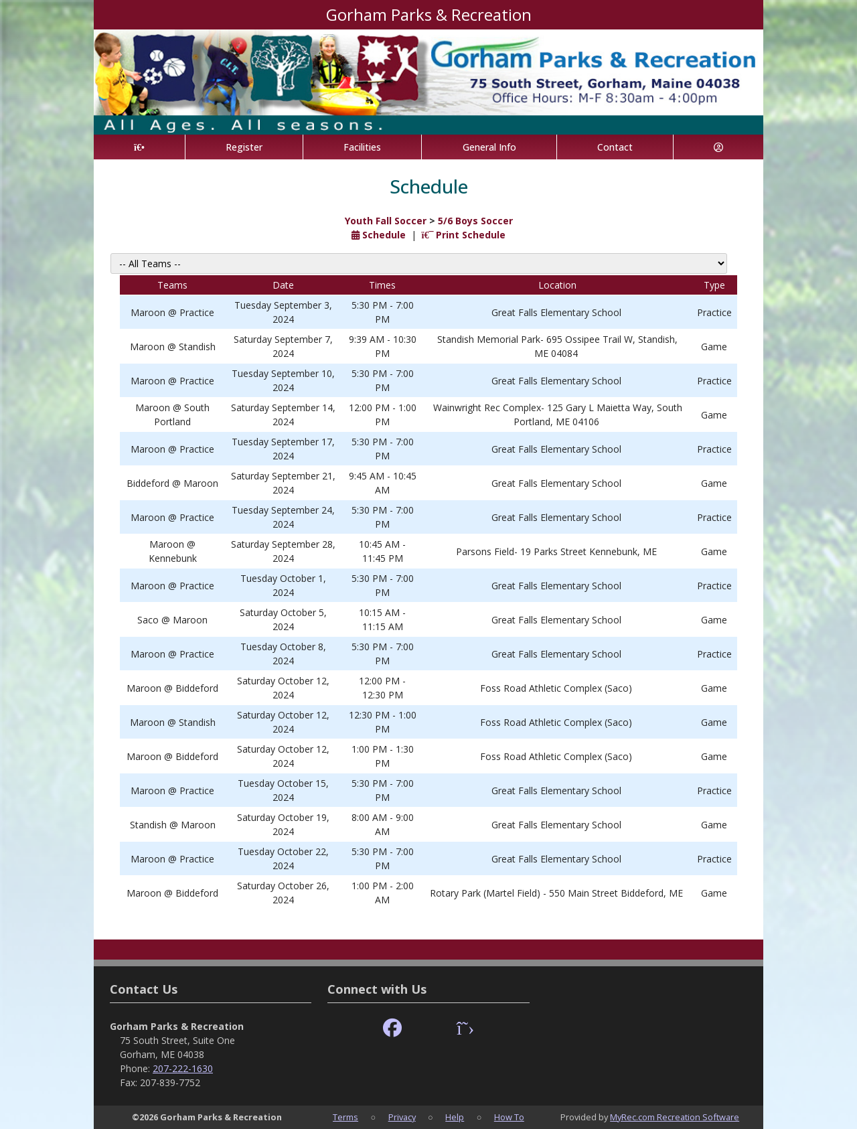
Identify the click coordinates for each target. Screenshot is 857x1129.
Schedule (379, 234)
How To (509, 1117)
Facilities (362, 147)
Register (244, 147)
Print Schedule (464, 234)
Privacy (402, 1117)
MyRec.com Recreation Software (674, 1117)
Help (454, 1117)
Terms (345, 1117)
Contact (615, 147)
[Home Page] (139, 147)
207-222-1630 (183, 1068)
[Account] (718, 147)
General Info (489, 147)
